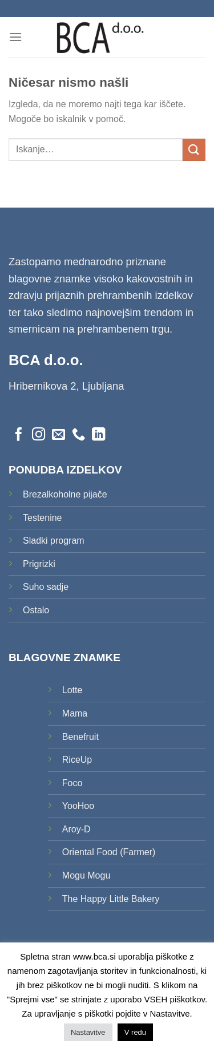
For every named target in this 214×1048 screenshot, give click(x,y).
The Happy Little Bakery (111, 899)
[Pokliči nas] (78, 435)
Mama (74, 713)
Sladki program (53, 540)
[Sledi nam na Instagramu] (38, 435)
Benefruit (80, 737)
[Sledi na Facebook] (18, 435)
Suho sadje (45, 587)
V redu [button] (135, 1032)
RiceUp (77, 759)
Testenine (42, 518)
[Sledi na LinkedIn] (98, 435)
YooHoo (78, 806)
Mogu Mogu (86, 875)
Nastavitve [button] (88, 1032)
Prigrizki (39, 564)
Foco (72, 783)
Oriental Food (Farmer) (109, 852)
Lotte (72, 690)
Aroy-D (76, 829)
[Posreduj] (194, 150)
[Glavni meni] (15, 37)
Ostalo (36, 610)
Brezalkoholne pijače (65, 494)
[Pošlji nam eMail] (58, 435)
